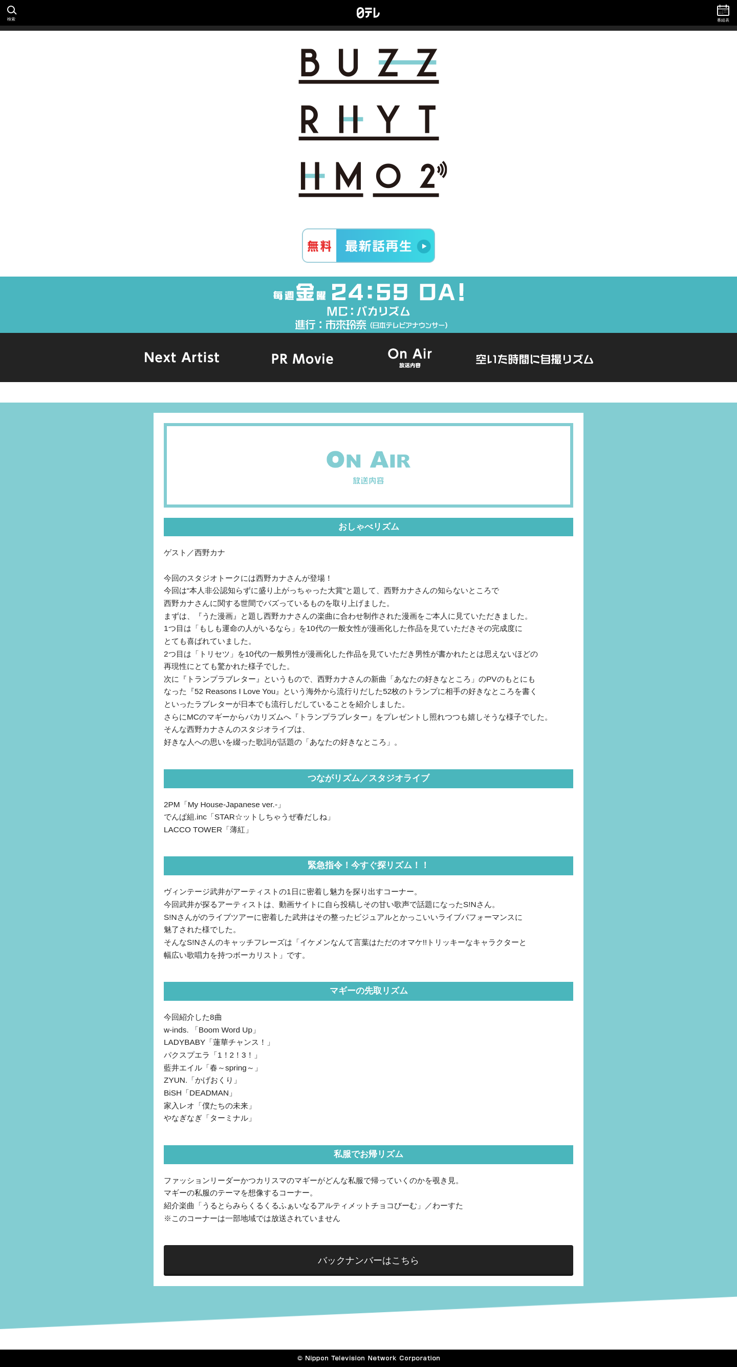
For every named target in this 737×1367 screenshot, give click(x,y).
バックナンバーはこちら (368, 1260)
